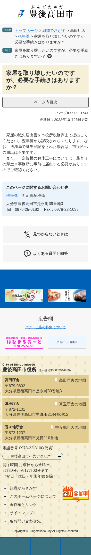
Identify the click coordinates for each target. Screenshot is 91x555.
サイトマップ (21, 513)
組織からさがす (23, 488)
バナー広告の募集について (45, 327)
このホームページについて (33, 496)
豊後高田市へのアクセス (31, 456)
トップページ (26, 31)
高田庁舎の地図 (72, 380)
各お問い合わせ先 (25, 521)
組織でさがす (54, 31)
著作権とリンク (23, 505)
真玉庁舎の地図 (72, 404)
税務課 (24, 36)
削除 (49, 56)
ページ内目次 (45, 102)
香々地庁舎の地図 (70, 427)
